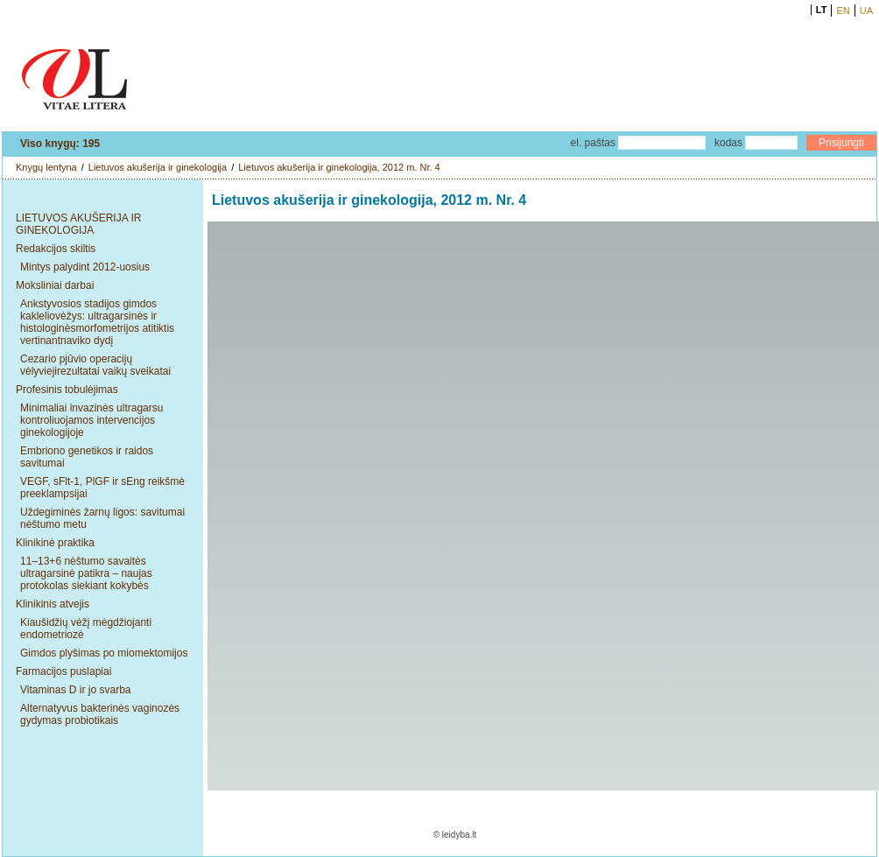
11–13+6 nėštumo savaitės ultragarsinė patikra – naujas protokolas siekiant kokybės (86, 573)
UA (866, 10)
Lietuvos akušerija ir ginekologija (157, 167)
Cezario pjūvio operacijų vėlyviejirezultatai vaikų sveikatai (95, 365)
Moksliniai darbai (55, 285)
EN (842, 10)
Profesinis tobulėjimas (67, 389)
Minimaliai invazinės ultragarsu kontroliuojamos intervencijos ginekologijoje (91, 420)
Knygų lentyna (46, 167)
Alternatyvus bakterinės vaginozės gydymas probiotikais (99, 714)
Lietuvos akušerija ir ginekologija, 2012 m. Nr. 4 (339, 167)
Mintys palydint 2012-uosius (85, 267)
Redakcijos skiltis (55, 248)
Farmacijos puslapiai (63, 671)
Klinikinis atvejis (52, 604)
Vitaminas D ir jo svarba (75, 690)
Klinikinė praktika (55, 543)
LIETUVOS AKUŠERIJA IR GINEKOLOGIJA (78, 224)
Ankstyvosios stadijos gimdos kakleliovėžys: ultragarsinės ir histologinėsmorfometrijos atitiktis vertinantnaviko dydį (97, 322)
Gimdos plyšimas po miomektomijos (103, 653)
